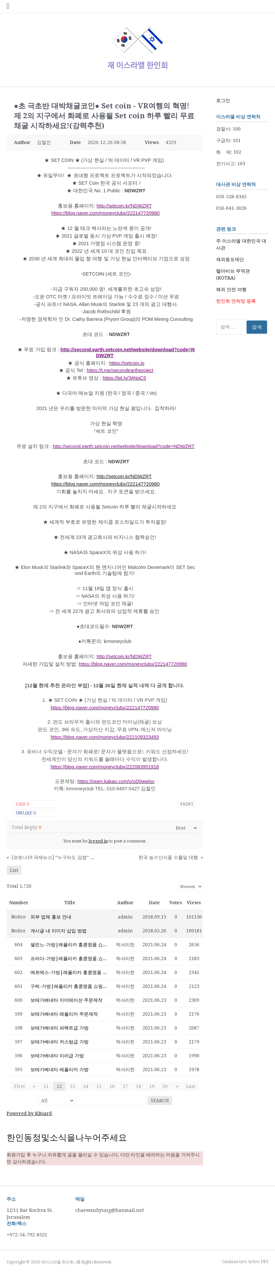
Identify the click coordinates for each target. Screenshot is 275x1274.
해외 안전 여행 (231, 289)
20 (165, 1086)
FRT (264, 1261)
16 (112, 1086)
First (20, 1086)
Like (22, 804)
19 (151, 1086)
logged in (98, 841)
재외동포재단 (230, 259)
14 (85, 1086)
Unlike (26, 812)
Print (187, 804)
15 (98, 1086)
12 (59, 1086)
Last (190, 1086)
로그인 (223, 100)
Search (160, 1100)
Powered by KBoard (29, 1113)
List (14, 870)
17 (125, 1086)
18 (138, 1086)
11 (46, 1086)
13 (72, 1086)
